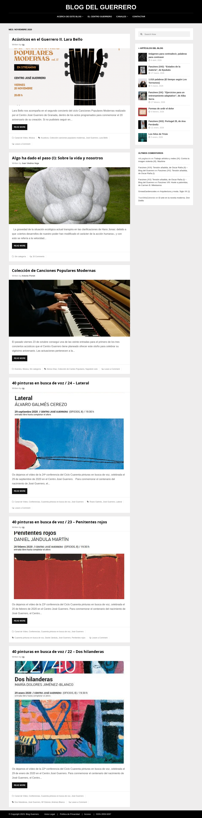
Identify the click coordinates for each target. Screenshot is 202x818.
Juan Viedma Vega (30, 163)
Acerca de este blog (69, 16)
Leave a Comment (22, 144)
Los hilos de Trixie (158, 134)
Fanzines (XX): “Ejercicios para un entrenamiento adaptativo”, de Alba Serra (167, 95)
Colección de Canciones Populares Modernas (54, 270)
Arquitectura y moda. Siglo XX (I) (175, 191)
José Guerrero (92, 138)
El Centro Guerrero (100, 16)
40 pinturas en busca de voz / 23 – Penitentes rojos (59, 521)
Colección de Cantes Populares (71, 369)
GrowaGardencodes (147, 191)
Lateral (119, 502)
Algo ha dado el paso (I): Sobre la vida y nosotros (57, 157)
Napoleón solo (92, 369)
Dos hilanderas (21, 802)
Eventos (18, 369)
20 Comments (39, 256)
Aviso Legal (49, 814)
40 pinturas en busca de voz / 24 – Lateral (50, 382)
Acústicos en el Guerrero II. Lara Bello (47, 39)
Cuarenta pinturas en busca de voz (55, 502)
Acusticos (45, 138)
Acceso (87, 814)
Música (32, 138)
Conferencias (34, 502)
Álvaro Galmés (95, 502)
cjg (23, 44)
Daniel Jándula (51, 638)
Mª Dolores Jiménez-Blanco (53, 802)
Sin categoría (20, 256)
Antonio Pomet (28, 276)
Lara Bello (103, 138)
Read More (20, 128)
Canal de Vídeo (21, 138)
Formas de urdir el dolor (161, 108)
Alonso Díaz (52, 369)
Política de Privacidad (70, 814)
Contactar (138, 16)
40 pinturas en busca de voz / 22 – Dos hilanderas (58, 651)
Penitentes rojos (78, 638)
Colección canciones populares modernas (67, 138)
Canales (121, 16)
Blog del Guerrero (101, 7)
